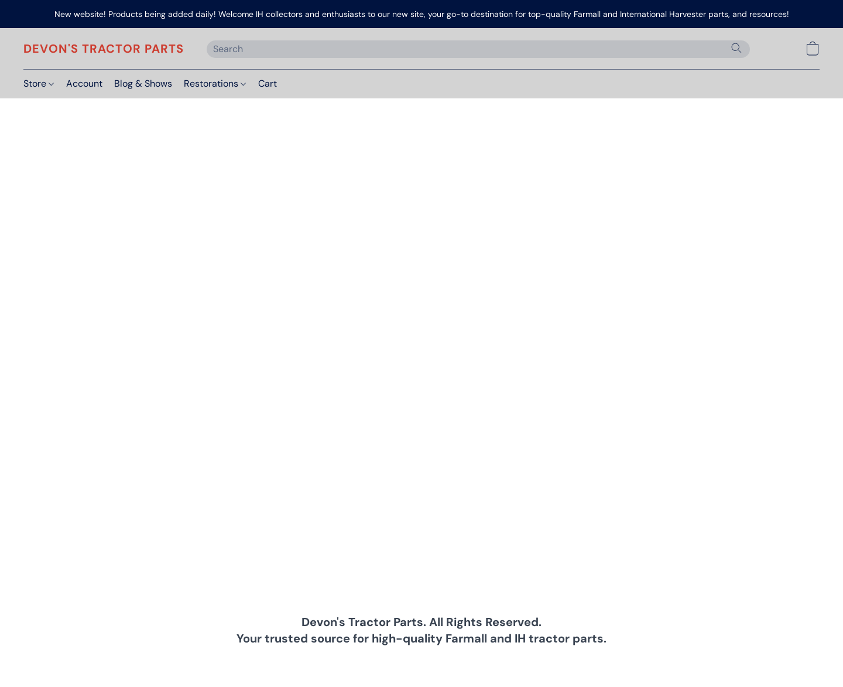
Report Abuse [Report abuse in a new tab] (602, 660)
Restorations (215, 83)
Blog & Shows (143, 83)
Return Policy (494, 660)
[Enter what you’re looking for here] (478, 49)
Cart (267, 83)
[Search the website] (736, 48)
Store (38, 83)
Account (84, 83)
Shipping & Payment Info (411, 660)
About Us (547, 660)
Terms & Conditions (252, 660)
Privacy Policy (327, 660)
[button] (103, 48)
